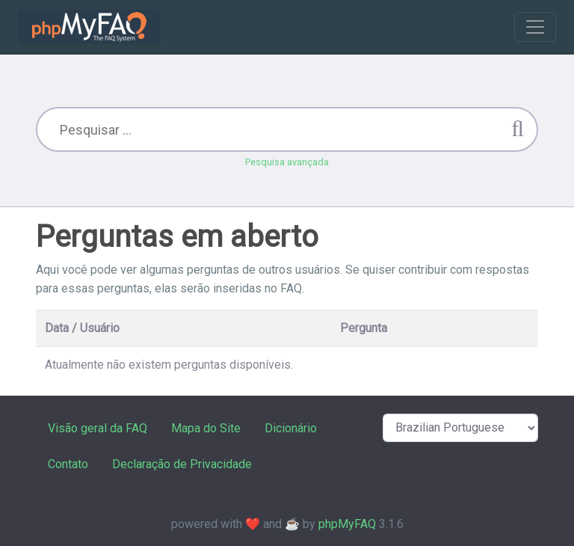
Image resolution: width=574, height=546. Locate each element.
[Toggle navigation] (535, 27)
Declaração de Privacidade (182, 464)
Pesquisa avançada (287, 162)
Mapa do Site (206, 428)
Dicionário (291, 428)
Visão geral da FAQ (97, 428)
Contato (68, 464)
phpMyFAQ (347, 524)
